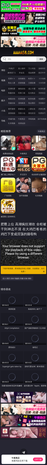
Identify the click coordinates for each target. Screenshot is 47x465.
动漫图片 (41, 98)
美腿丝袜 (11, 103)
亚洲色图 (21, 98)
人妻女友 (31, 109)
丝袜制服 (21, 83)
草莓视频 (31, 119)
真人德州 (21, 68)
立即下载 (37, 459)
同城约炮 (11, 119)
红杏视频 (11, 123)
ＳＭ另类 (41, 83)
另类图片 (41, 103)
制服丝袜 (11, 93)
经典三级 (21, 93)
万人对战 (31, 68)
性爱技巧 (41, 113)
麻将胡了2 (12, 72)
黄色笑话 (31, 113)
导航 (3, 120)
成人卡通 (31, 88)
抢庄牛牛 (41, 72)
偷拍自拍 (21, 88)
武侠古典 (41, 109)
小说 (3, 110)
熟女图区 (31, 103)
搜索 (41, 59)
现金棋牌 (31, 72)
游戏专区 (41, 68)
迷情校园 (11, 113)
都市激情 (11, 109)
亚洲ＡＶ (11, 78)
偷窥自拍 (11, 98)
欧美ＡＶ (31, 78)
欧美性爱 (41, 88)
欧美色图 (31, 98)
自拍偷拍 (21, 78)
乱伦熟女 (31, 93)
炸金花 (21, 72)
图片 (3, 100)
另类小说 (21, 113)
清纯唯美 (21, 103)
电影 (3, 90)
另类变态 (41, 93)
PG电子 (12, 68)
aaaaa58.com (23, 52)
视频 (3, 80)
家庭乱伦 (21, 109)
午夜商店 (21, 119)
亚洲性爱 (11, 88)
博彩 (3, 70)
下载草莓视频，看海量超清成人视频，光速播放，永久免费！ (24, 270)
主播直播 (31, 83)
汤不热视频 (42, 119)
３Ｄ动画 (41, 78)
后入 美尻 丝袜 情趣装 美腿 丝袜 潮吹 (17, 278)
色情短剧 (21, 123)
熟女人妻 (11, 83)
